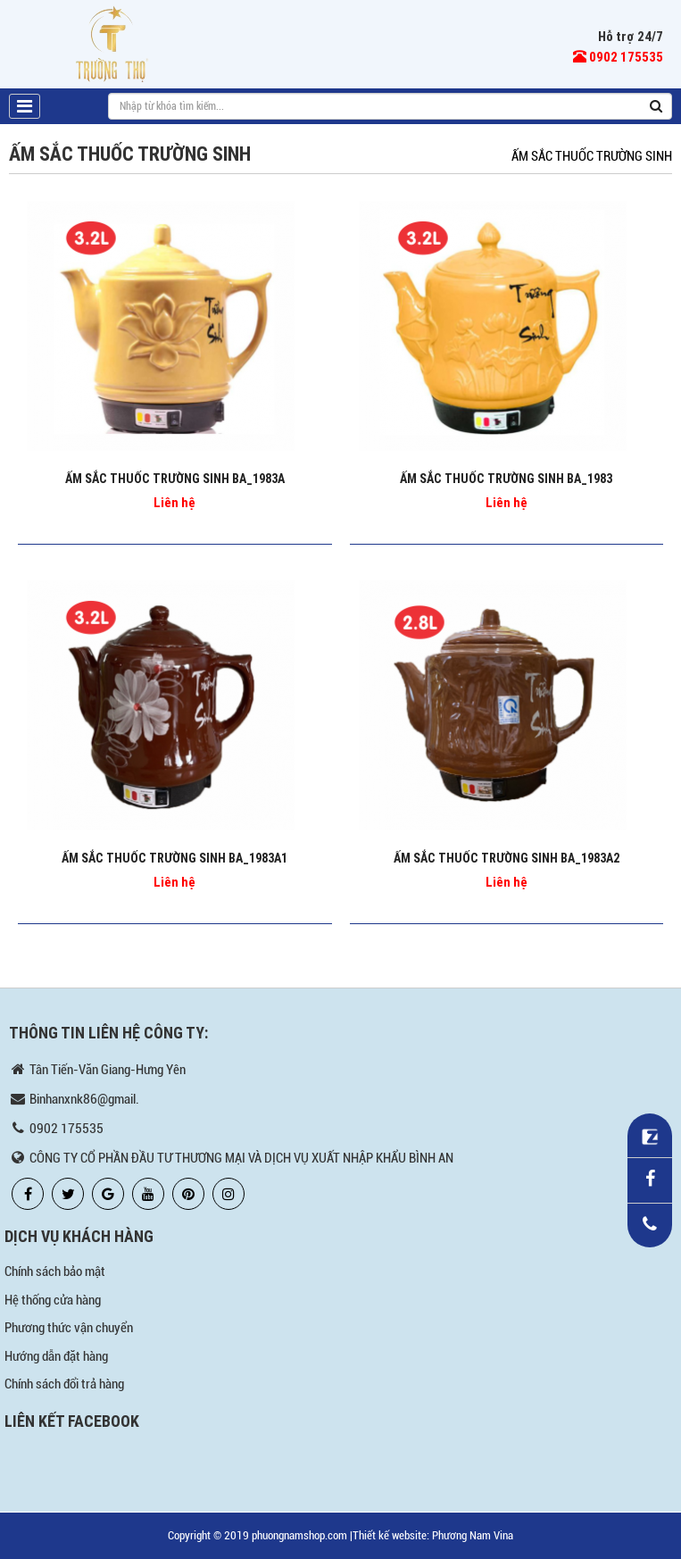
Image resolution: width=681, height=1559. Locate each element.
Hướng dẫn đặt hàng (56, 1356)
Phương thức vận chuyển (68, 1328)
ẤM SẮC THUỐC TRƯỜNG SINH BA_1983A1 (174, 858)
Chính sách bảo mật (54, 1271)
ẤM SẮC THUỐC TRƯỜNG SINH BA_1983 (506, 479)
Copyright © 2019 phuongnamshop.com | (260, 1535)
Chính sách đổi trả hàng (64, 1384)
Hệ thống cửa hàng (52, 1300)
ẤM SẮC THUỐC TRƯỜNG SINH (591, 156)
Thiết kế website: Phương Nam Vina (433, 1535)
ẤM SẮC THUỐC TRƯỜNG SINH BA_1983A (175, 479)
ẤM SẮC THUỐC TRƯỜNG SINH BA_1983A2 (506, 858)
